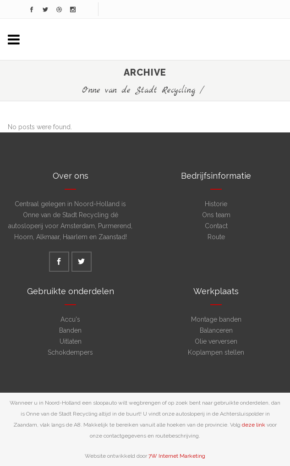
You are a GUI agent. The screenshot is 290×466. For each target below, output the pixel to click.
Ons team (216, 215)
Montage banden (216, 319)
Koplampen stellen (216, 352)
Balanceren (216, 330)
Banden (70, 330)
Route (216, 237)
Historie (216, 204)
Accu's (70, 319)
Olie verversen (216, 341)
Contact (216, 226)
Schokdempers (70, 352)
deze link (253, 425)
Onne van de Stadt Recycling (138, 90)
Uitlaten (71, 341)
